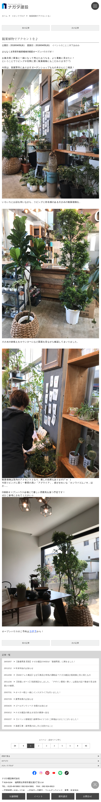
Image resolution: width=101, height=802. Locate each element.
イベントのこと (59, 45)
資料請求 (62, 796)
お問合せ (87, 796)
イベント (38, 796)
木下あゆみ (74, 45)
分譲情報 (13, 796)
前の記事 (25, 28)
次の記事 (75, 28)
